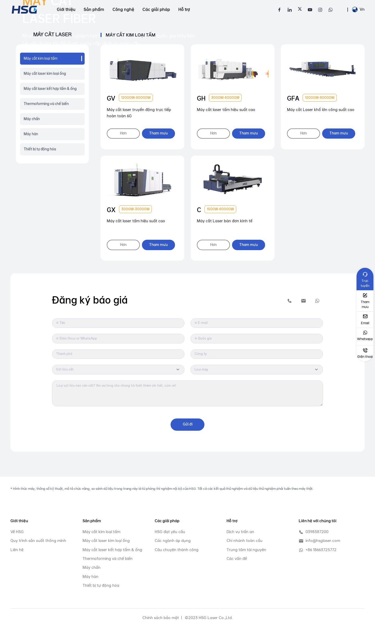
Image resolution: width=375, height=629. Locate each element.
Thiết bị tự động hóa (40, 149)
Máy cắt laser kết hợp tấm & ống (50, 89)
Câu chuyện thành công (176, 549)
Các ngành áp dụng (173, 540)
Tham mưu (160, 133)
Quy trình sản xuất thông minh (38, 540)
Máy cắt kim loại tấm (101, 531)
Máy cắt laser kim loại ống (45, 73)
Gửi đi (187, 424)
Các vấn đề (237, 558)
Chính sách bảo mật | (162, 617)
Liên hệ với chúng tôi (317, 521)
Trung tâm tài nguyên (246, 549)
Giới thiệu (66, 9)
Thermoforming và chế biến (46, 104)
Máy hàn (31, 134)
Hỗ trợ (184, 9)
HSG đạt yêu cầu (170, 531)
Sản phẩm (94, 9)
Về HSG (17, 531)
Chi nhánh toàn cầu (244, 540)
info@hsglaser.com (319, 540)
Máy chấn (32, 119)
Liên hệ (16, 549)
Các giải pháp (156, 9)
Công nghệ (123, 9)
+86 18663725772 (317, 549)
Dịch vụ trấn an (240, 531)
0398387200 (313, 531)
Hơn (123, 133)
